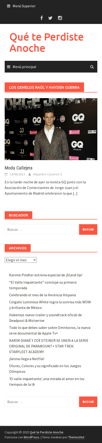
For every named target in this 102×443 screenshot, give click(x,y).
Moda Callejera (19, 168)
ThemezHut (76, 437)
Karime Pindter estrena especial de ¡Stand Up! (45, 275)
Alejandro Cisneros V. (47, 174)
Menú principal (24, 66)
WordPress (31, 437)
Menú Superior (24, 6)
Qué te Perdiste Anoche (46, 42)
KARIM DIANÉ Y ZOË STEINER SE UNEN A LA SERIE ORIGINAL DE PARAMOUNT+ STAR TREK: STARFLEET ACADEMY (48, 346)
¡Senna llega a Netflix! (26, 358)
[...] (75, 193)
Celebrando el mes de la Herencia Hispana (42, 295)
